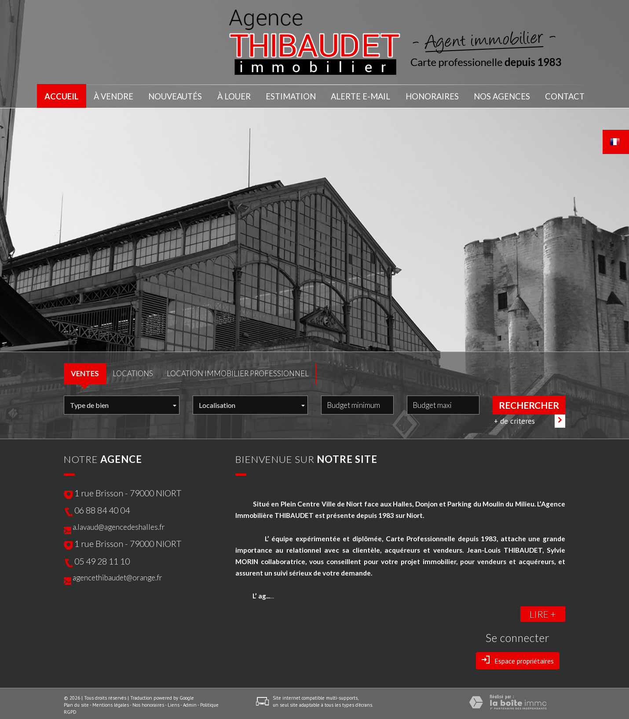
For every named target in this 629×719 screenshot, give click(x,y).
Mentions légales (110, 702)
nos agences (501, 94)
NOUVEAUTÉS (177, 94)
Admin (190, 702)
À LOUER (237, 94)
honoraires (432, 94)
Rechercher (529, 401)
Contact (564, 94)
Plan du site (76, 702)
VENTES (85, 370)
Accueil (62, 94)
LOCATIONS (133, 370)
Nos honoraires (148, 702)
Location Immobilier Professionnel (238, 370)
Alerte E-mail (362, 94)
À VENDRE (116, 94)
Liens (173, 702)
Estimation (294, 94)
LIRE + (543, 610)
